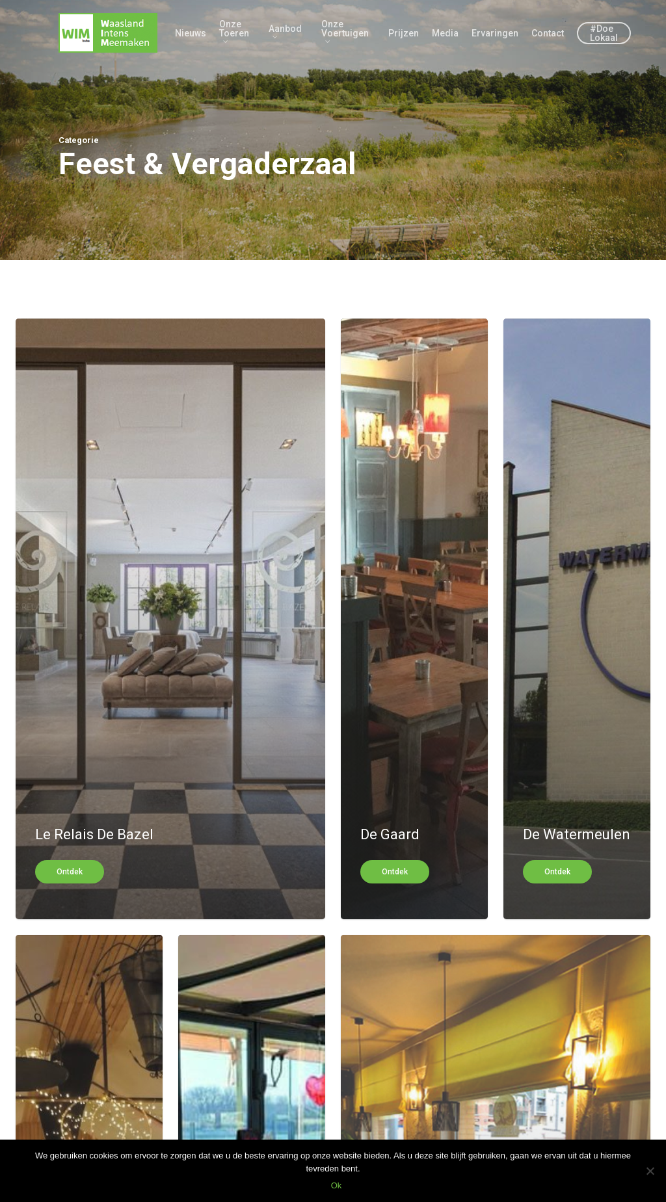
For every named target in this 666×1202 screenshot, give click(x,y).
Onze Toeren (234, 32)
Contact (547, 33)
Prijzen (403, 33)
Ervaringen (495, 33)
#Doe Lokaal (604, 33)
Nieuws (190, 33)
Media (445, 33)
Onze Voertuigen (345, 32)
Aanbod (285, 32)
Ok (336, 1185)
